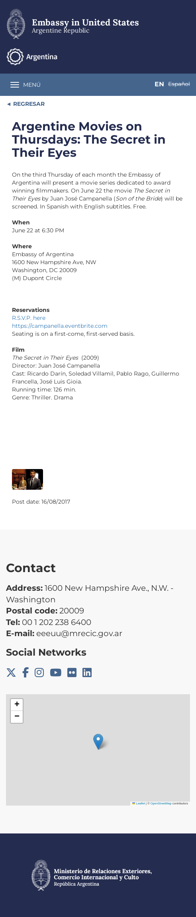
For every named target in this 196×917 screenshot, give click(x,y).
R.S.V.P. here (28, 317)
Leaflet (138, 803)
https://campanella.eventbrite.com (60, 325)
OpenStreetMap (161, 803)
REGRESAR (28, 103)
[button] (98, 742)
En (159, 84)
